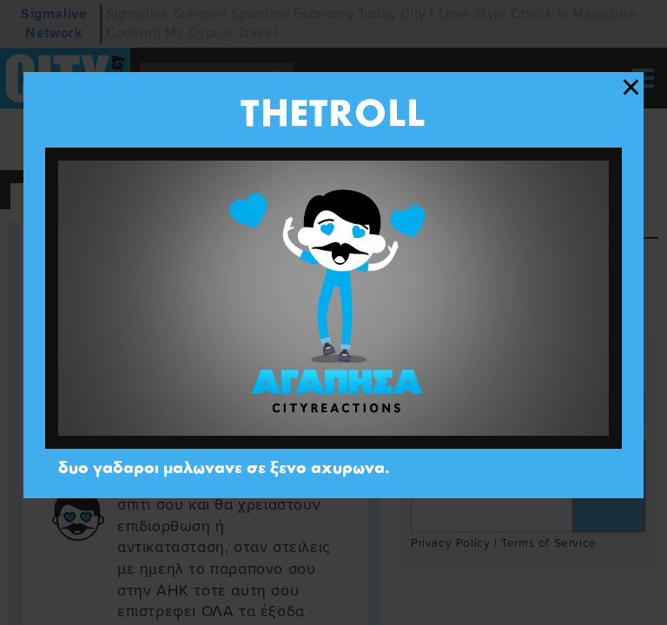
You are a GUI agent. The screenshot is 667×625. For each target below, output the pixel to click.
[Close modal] (631, 87)
